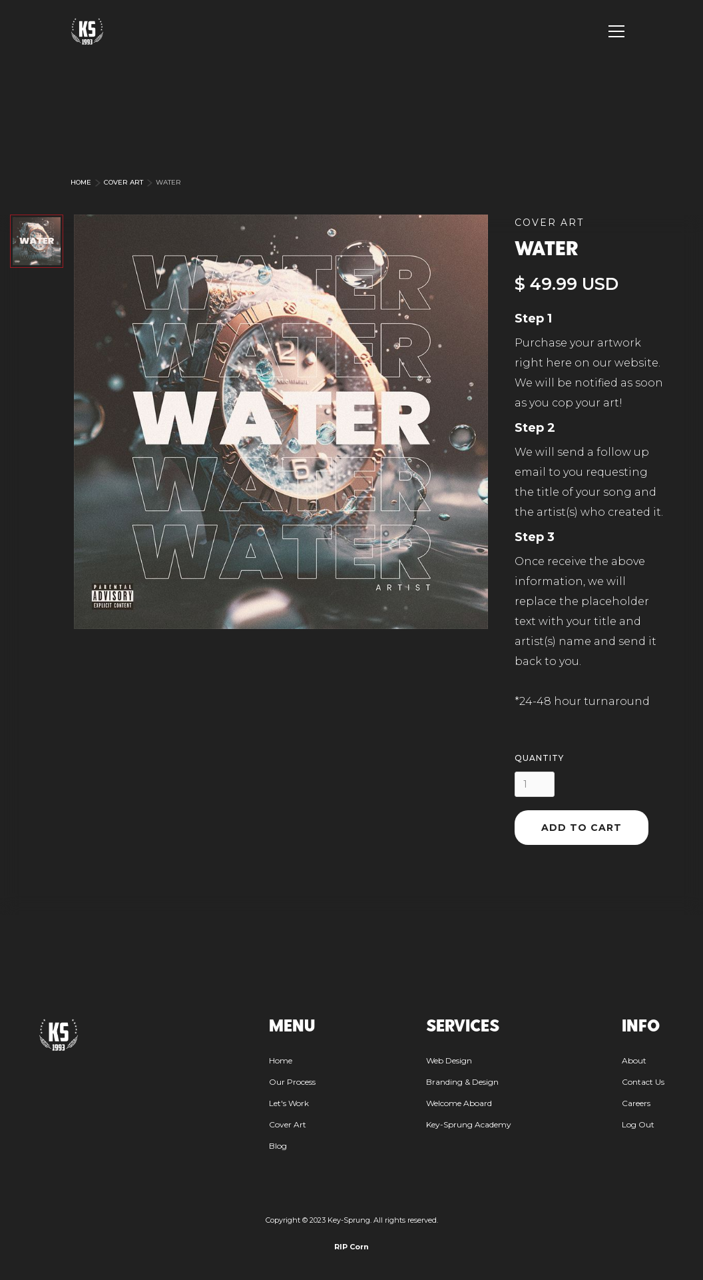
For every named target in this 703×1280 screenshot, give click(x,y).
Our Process (292, 1082)
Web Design (449, 1060)
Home (81, 182)
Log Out (638, 1124)
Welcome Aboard (459, 1103)
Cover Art (123, 182)
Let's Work (289, 1103)
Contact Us (643, 1082)
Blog (278, 1146)
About (634, 1060)
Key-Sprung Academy (468, 1124)
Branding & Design (462, 1082)
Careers (636, 1103)
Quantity (539, 758)
